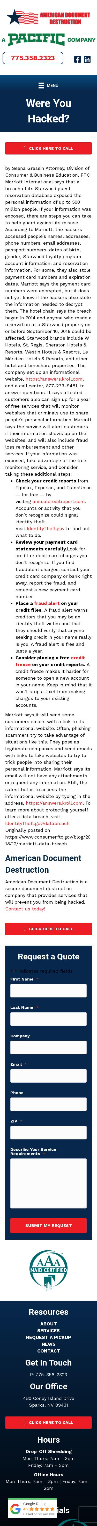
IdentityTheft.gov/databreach (37, 823)
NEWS (49, 1344)
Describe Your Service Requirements (33, 1151)
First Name (24, 979)
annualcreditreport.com (59, 501)
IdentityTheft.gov (45, 528)
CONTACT (48, 1351)
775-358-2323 (51, 1374)
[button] (33, 58)
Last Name (24, 1008)
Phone (17, 1093)
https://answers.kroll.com (54, 379)
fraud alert (47, 603)
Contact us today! (25, 908)
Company (20, 1036)
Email (18, 1064)
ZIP (16, 1121)
